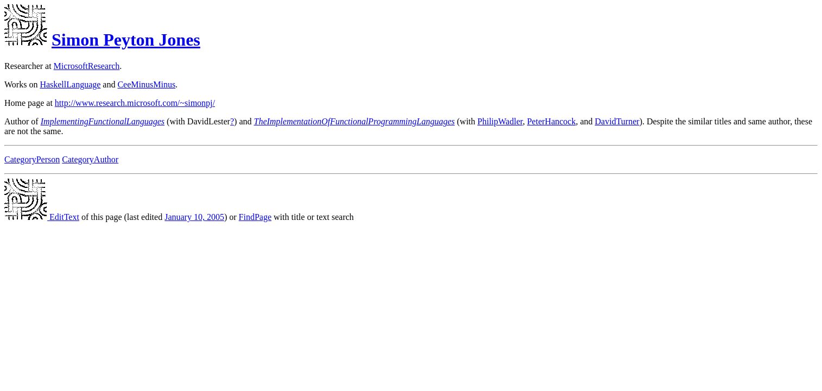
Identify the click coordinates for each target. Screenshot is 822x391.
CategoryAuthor (90, 159)
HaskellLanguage (70, 84)
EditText (41, 217)
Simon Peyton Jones (126, 39)
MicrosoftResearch (87, 66)
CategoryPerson (32, 159)
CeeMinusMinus (146, 84)
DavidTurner (617, 121)
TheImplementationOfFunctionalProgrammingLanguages (354, 121)
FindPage (255, 217)
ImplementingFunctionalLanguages (103, 121)
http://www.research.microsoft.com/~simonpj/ (135, 103)
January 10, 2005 (194, 217)
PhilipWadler (499, 121)
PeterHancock (551, 121)
